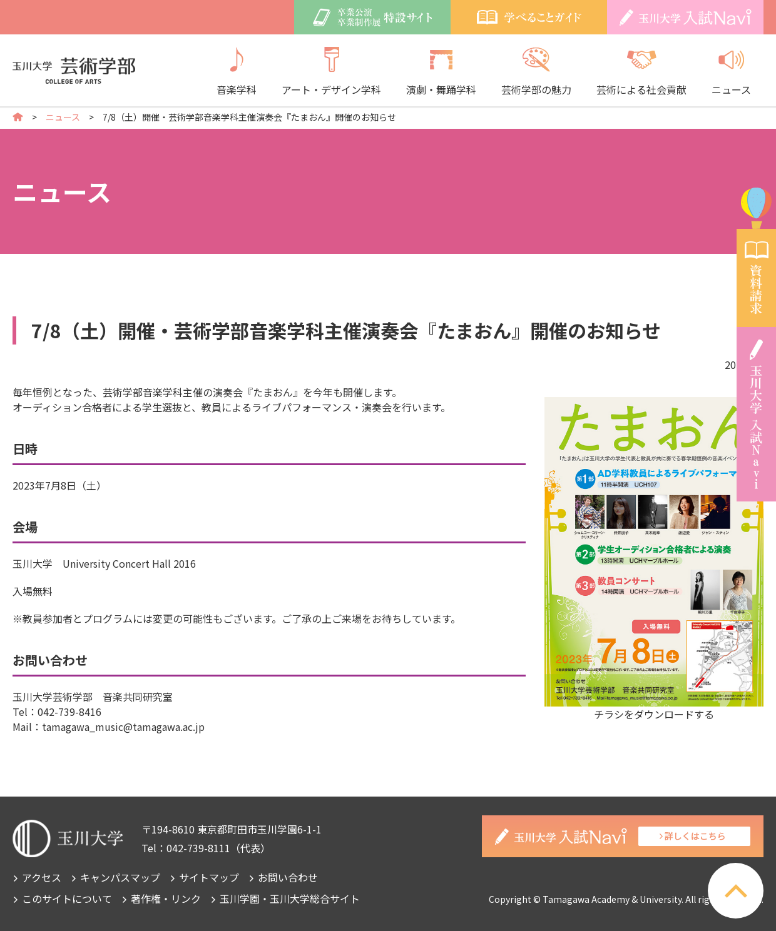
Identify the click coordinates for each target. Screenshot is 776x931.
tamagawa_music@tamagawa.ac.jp (123, 726)
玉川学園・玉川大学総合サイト (290, 898)
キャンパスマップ (120, 877)
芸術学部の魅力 (536, 72)
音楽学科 (237, 72)
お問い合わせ (288, 877)
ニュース (731, 72)
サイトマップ (209, 877)
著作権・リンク (166, 898)
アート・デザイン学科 (331, 72)
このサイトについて (67, 898)
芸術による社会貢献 (641, 72)
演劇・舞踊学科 (441, 72)
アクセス (41, 877)
